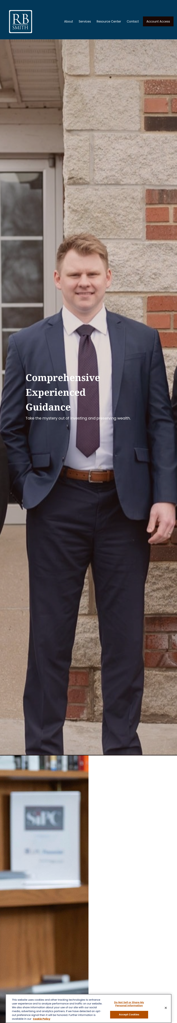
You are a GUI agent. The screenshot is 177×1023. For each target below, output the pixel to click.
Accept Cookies (129, 1014)
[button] (68, 18)
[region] (88, 1008)
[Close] (166, 1008)
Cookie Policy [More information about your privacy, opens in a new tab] (41, 1019)
